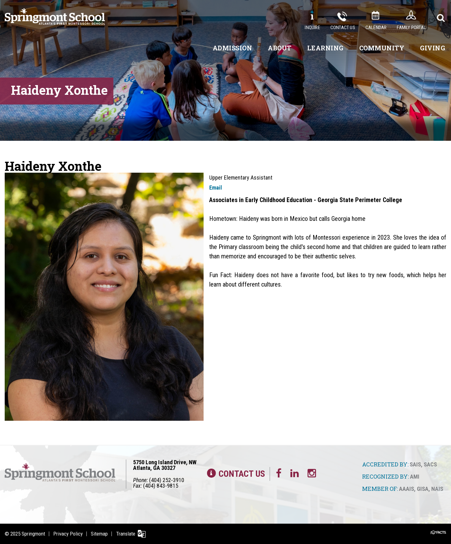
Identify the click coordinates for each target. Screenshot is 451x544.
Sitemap (100, 534)
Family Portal (411, 27)
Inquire (312, 27)
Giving (432, 48)
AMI (414, 476)
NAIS (437, 488)
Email (215, 187)
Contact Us (342, 27)
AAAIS (406, 488)
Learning (325, 48)
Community (382, 48)
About (280, 48)
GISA (422, 488)
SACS (430, 464)
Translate (127, 534)
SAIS (415, 464)
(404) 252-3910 (166, 479)
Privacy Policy (68, 534)
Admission (232, 48)
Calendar (376, 27)
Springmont (33, 534)
